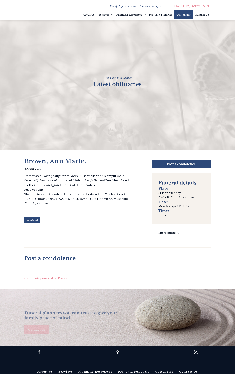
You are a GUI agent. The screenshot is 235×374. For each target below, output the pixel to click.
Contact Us (202, 14)
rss (196, 352)
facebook (39, 352)
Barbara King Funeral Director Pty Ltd (40, 10)
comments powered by (46, 278)
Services (104, 14)
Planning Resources (129, 14)
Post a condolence (181, 164)
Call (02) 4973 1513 (191, 6)
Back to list (32, 220)
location (117, 352)
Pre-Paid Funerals (160, 14)
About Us (88, 14)
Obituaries (183, 14)
